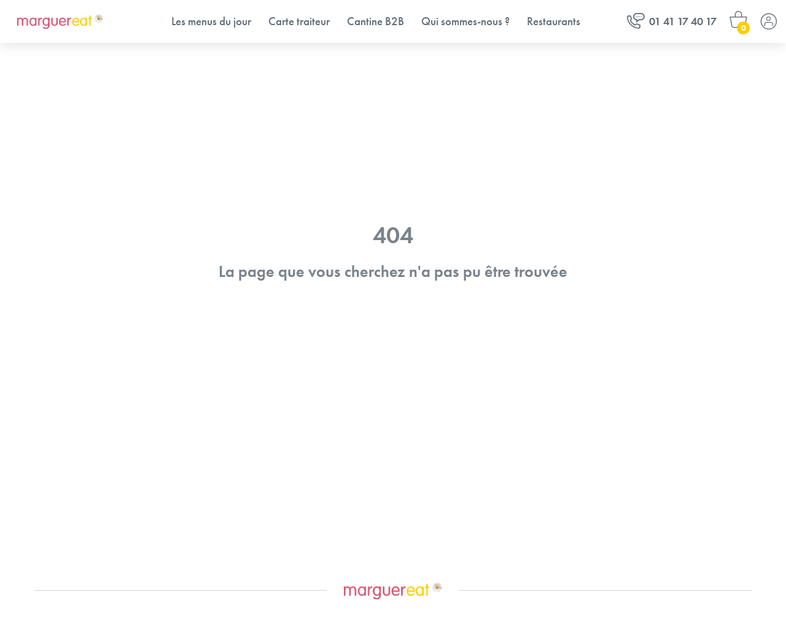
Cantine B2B (375, 21)
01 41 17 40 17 (672, 21)
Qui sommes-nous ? (465, 21)
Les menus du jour (211, 21)
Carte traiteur (299, 21)
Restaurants (553, 21)
